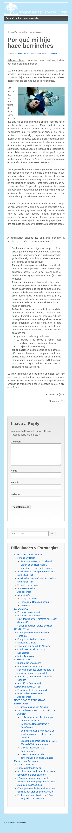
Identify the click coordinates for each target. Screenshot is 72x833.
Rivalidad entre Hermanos (30, 697)
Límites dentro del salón (29, 772)
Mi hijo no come (29, 602)
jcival (39, 53)
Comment (16, 441)
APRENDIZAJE (22, 663)
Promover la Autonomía (29, 616)
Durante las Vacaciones (29, 667)
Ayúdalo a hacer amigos (29, 789)
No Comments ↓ (51, 53)
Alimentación (23, 599)
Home (10, 32)
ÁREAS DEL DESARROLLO (28, 558)
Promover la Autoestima (29, 619)
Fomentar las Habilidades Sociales (34, 629)
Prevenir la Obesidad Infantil (35, 606)
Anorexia (25, 609)
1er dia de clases (26, 768)
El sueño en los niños (28, 589)
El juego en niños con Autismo (32, 711)
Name (14, 474)
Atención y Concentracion (30, 687)
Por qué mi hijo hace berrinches (33, 643)
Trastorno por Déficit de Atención (33, 650)
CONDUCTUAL (22, 633)
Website (15, 498)
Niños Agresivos (25, 660)
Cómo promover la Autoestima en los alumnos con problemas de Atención (37, 738)
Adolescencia (24, 595)
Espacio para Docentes (26, 765)
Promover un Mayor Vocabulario (37, 565)
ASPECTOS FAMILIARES (27, 690)
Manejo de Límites (26, 646)
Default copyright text (18, 826)
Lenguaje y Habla (26, 562)
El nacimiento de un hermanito (32, 694)
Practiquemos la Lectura (29, 670)
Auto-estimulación (26, 592)
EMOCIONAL (21, 612)
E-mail (14, 486)
